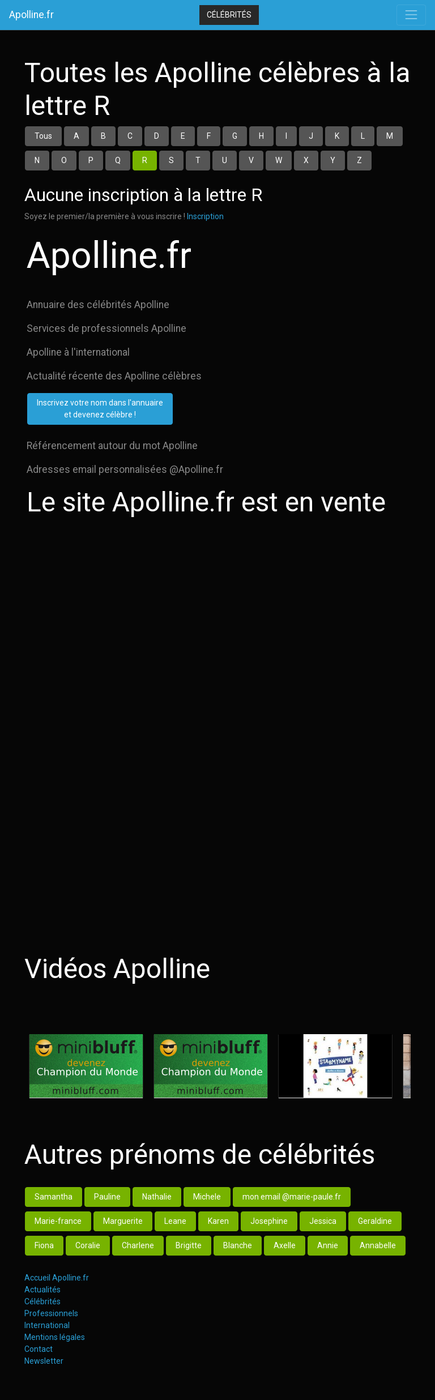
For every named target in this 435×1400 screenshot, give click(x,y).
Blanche (237, 1245)
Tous (43, 135)
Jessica (322, 1221)
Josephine (269, 1221)
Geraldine (375, 1221)
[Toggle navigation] (411, 15)
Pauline (107, 1196)
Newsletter (43, 1360)
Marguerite (123, 1221)
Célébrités (229, 14)
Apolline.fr (31, 14)
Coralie (87, 1245)
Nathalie (157, 1196)
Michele (207, 1196)
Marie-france (58, 1221)
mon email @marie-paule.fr (291, 1196)
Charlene (138, 1245)
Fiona (44, 1245)
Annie (327, 1245)
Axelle (285, 1245)
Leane (175, 1221)
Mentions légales (54, 1337)
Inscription (205, 216)
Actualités (42, 1289)
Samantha (53, 1196)
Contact (38, 1349)
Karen (218, 1221)
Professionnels (51, 1313)
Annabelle (378, 1245)
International (47, 1325)
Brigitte (189, 1245)
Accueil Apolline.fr (56, 1277)
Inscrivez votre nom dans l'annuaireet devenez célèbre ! (100, 408)
